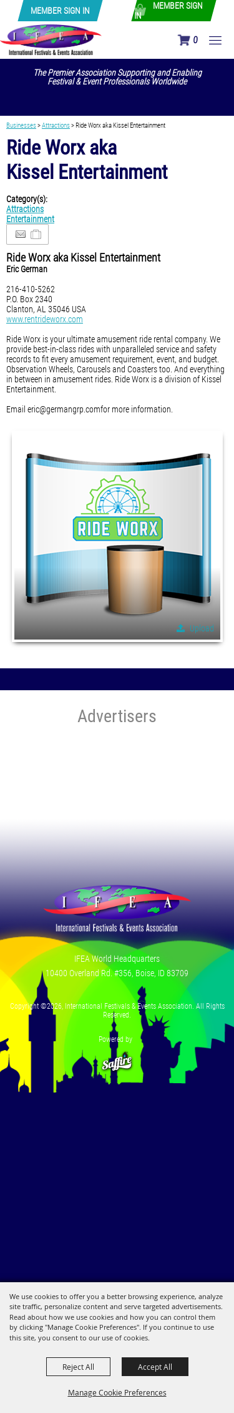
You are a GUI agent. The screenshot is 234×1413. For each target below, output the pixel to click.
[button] (117, 536)
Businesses (21, 125)
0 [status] (195, 40)
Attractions (56, 125)
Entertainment (30, 219)
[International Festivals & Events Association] (51, 39)
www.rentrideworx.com (44, 319)
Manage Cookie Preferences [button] (117, 1392)
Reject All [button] (78, 1367)
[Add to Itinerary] (36, 235)
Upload (202, 628)
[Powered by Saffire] (117, 1056)
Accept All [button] (155, 1367)
